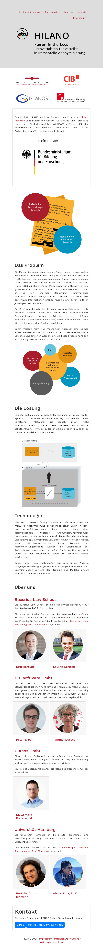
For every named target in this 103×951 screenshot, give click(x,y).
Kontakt (82, 12)
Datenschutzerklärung (66, 938)
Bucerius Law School (35, 599)
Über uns (68, 12)
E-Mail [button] (20, 924)
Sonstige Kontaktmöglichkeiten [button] (45, 924)
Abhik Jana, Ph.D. (65, 893)
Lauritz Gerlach (64, 666)
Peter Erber (24, 739)
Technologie (51, 12)
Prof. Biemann (40, 851)
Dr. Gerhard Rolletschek (24, 816)
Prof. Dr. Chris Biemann (26, 895)
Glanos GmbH (28, 750)
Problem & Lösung (29, 12)
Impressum (79, 18)
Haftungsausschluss (51, 942)
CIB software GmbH (34, 678)
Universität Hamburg (35, 829)
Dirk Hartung (25, 666)
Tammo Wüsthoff (65, 739)
